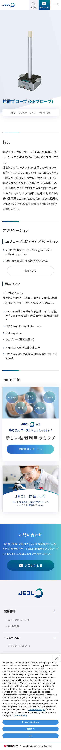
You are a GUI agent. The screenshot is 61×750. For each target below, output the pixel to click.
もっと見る (30, 271)
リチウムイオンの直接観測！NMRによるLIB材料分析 (31, 356)
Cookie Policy (20, 715)
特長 (13, 112)
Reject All (30, 729)
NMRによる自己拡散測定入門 (23, 348)
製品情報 (9, 611)
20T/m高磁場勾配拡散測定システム (27, 261)
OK (30, 736)
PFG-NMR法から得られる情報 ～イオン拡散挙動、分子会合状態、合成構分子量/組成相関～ (32, 315)
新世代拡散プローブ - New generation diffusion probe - (29, 252)
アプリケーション (27, 112)
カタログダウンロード (19, 619)
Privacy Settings (30, 722)
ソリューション (12, 637)
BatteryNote (14, 333)
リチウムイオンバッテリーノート (23, 326)
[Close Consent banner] (56, 658)
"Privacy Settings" (36, 709)
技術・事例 (13, 626)
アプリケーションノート (19, 645)
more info (44, 112)
